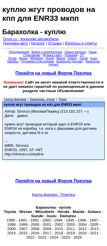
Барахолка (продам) (69, 61)
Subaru (72, 58)
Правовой (70, 55)
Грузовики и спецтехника (37, 61)
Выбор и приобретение (46, 52)
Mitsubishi (36, 58)
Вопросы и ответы (81, 43)
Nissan (23, 58)
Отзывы (55, 43)
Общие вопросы (75, 52)
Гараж (92, 52)
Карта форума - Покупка (53, 194)
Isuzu (93, 58)
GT (82, 55)
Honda (49, 58)
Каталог (38, 43)
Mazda (60, 58)
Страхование (32, 55)
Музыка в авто (52, 55)
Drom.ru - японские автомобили (31, 39)
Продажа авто (15, 43)
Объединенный (19, 52)
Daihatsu (12, 61)
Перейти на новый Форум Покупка (53, 73)
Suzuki (83, 58)
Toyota (12, 58)
